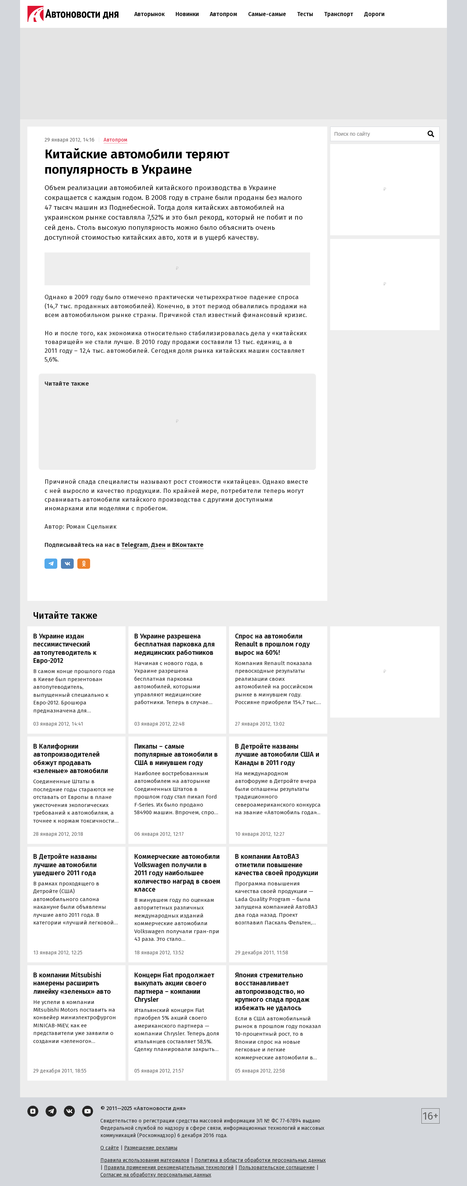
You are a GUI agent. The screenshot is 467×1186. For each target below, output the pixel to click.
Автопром (223, 14)
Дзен (158, 545)
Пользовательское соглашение (277, 1167)
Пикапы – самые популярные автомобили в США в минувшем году (176, 754)
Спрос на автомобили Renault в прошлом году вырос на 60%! (272, 644)
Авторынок (149, 14)
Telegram (134, 545)
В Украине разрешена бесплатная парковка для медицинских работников (174, 644)
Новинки (187, 14)
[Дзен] (32, 1111)
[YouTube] (87, 1111)
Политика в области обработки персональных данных (260, 1160)
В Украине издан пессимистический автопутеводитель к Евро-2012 (64, 648)
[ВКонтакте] (67, 564)
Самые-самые (267, 14)
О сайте (109, 1148)
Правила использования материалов (144, 1160)
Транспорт (338, 14)
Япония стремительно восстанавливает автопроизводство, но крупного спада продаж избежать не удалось (272, 991)
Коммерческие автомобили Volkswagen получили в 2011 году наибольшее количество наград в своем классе (177, 873)
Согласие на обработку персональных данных (155, 1175)
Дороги (374, 14)
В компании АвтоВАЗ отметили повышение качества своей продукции (276, 865)
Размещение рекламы (150, 1148)
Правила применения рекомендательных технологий (169, 1167)
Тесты (305, 14)
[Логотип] (73, 14)
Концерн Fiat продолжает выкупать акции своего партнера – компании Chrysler (174, 987)
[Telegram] (51, 564)
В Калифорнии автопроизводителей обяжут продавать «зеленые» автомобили (70, 758)
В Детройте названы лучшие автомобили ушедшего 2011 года (65, 865)
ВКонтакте (188, 545)
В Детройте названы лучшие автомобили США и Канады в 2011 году (277, 754)
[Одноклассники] (83, 564)
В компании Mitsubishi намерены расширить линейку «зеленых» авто (72, 983)
